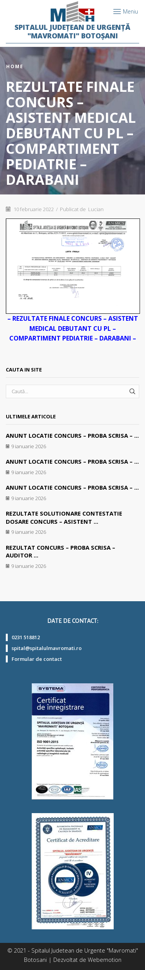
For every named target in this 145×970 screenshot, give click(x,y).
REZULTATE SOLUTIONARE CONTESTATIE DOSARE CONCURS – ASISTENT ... (64, 517)
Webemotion (104, 959)
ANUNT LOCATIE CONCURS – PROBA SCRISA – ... (72, 435)
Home (15, 66)
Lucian (96, 209)
